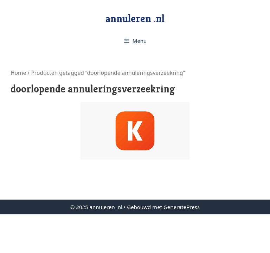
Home (18, 73)
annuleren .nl (135, 18)
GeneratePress (181, 206)
